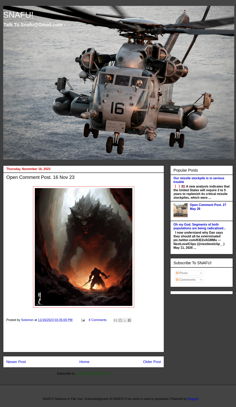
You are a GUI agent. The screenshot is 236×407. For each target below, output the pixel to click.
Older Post (152, 362)
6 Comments (98, 320)
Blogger (193, 399)
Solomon (28, 320)
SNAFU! (18, 14)
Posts (182, 273)
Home (84, 362)
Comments (185, 279)
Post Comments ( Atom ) (93, 373)
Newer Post (16, 362)
